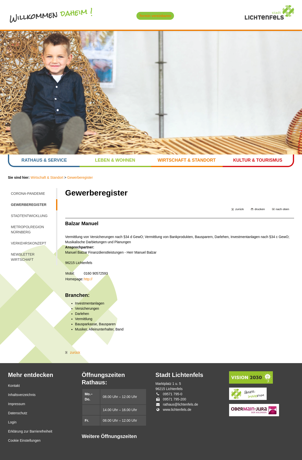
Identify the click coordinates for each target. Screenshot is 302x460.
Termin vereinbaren (155, 16)
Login (12, 422)
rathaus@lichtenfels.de (180, 404)
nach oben (282, 209)
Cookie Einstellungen (24, 440)
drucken (260, 209)
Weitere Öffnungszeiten (109, 436)
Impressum (16, 404)
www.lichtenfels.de (177, 410)
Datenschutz (17, 413)
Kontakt (14, 386)
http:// (88, 279)
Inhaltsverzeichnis (22, 395)
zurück (239, 209)
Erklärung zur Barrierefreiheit (30, 431)
